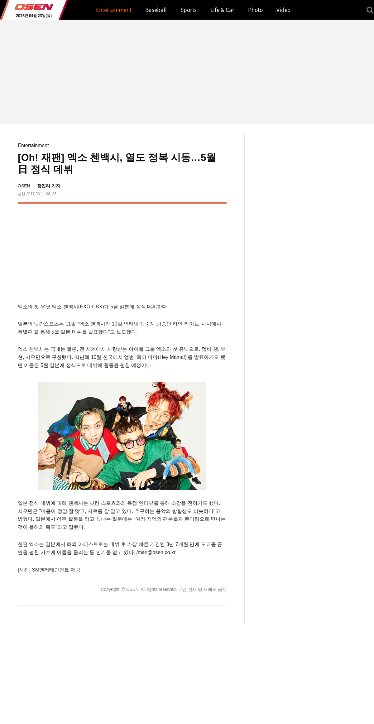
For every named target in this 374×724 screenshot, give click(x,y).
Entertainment (33, 145)
